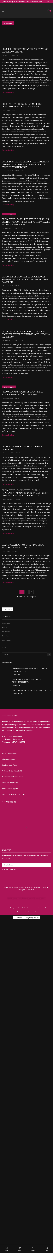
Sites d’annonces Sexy (41, 928)
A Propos (20, 932)
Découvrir (48, 1)
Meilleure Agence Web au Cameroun (33, 918)
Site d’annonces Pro (31, 932)
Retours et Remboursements (12, 797)
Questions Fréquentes (10, 803)
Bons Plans (5, 628)
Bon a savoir (6, 624)
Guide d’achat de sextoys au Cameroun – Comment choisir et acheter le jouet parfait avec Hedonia (26, 156)
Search (49, 646)
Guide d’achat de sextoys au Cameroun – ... (31, 710)
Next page (31, 584)
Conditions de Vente (9, 785)
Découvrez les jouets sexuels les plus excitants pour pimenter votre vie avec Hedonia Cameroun (26, 214)
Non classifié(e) (9, 207)
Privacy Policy (9, 928)
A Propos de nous (8, 779)
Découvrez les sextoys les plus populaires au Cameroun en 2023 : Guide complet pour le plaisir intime (25, 485)
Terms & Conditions (24, 928)
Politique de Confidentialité (12, 791)
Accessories (8, 15)
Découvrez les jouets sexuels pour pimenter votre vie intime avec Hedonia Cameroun (26, 326)
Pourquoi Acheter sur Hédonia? (13, 815)
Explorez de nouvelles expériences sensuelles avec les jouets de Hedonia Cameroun (25, 271)
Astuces (4, 619)
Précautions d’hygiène (10, 809)
